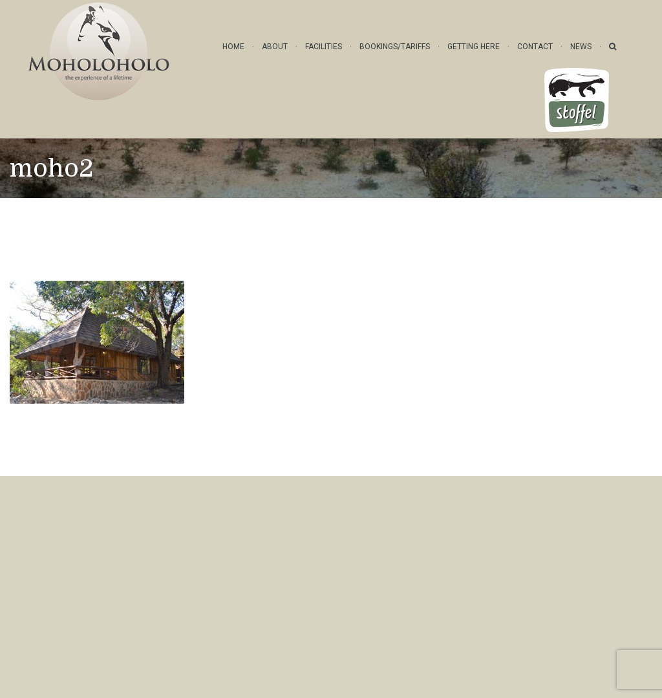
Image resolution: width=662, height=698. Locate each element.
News (581, 46)
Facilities (323, 46)
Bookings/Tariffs (394, 46)
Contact (535, 46)
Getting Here (473, 46)
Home (233, 46)
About (275, 46)
